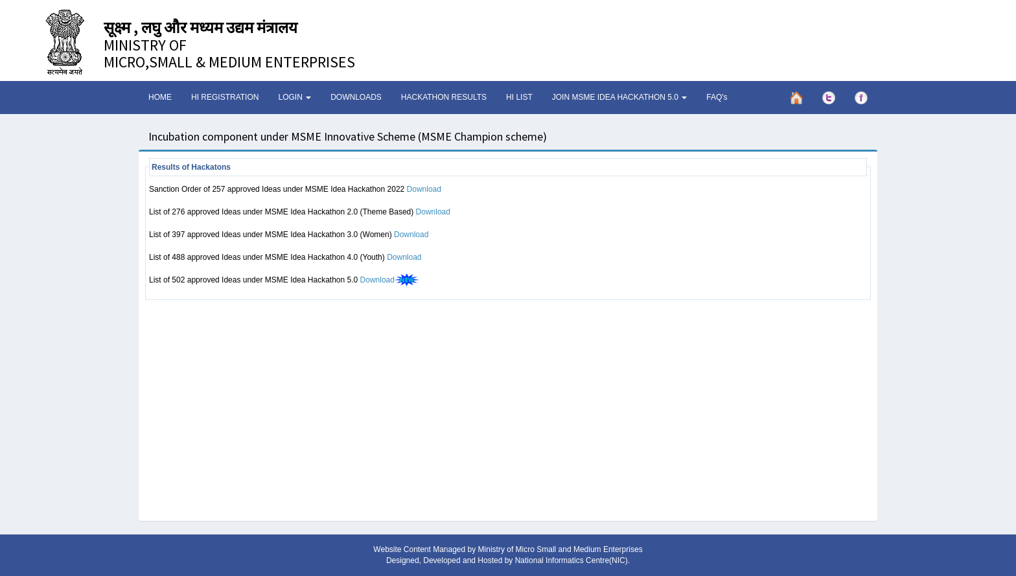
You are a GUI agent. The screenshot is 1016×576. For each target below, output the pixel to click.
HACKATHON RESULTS (444, 97)
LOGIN (294, 97)
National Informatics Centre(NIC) (571, 560)
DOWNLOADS (356, 97)
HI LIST (519, 97)
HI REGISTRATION (225, 97)
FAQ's (716, 97)
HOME (160, 97)
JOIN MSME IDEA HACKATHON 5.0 (619, 97)
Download (424, 189)
